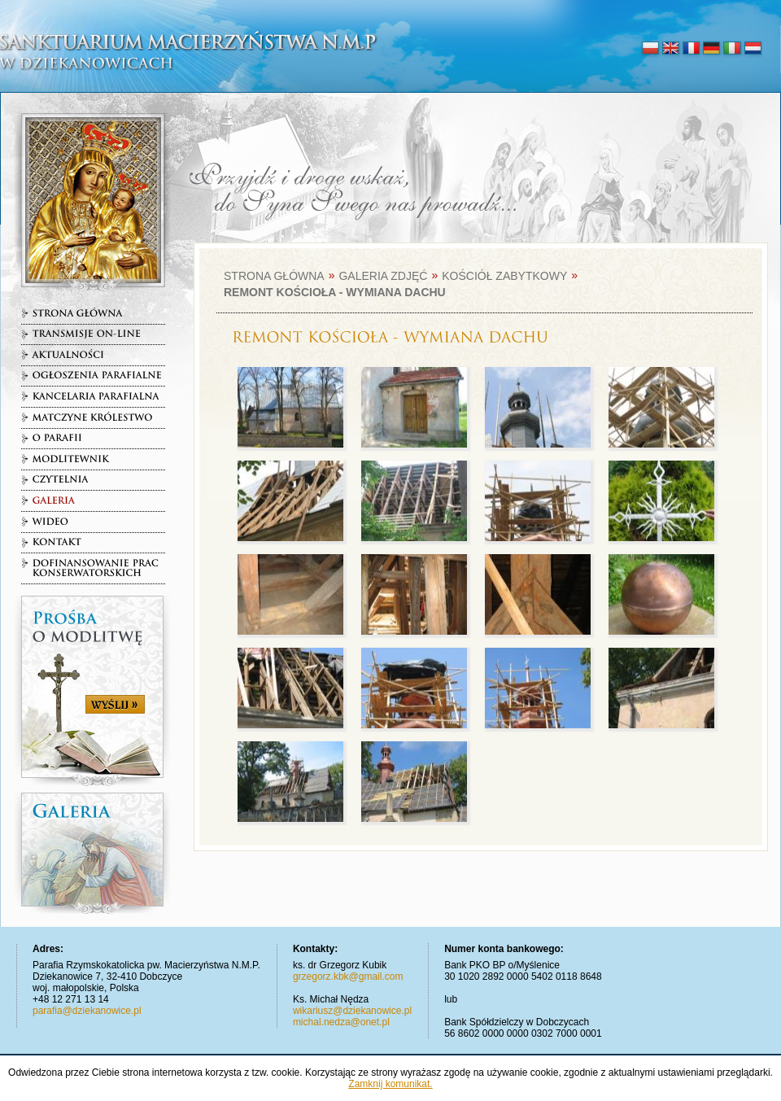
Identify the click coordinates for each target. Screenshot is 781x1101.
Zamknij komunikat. (390, 1084)
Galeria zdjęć (382, 275)
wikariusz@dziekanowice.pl (352, 1010)
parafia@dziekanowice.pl (87, 1010)
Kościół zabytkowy (504, 275)
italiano (732, 49)
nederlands (752, 49)
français (691, 49)
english (671, 49)
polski (650, 49)
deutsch (711, 49)
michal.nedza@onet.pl (341, 1022)
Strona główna (274, 275)
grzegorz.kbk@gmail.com (348, 976)
